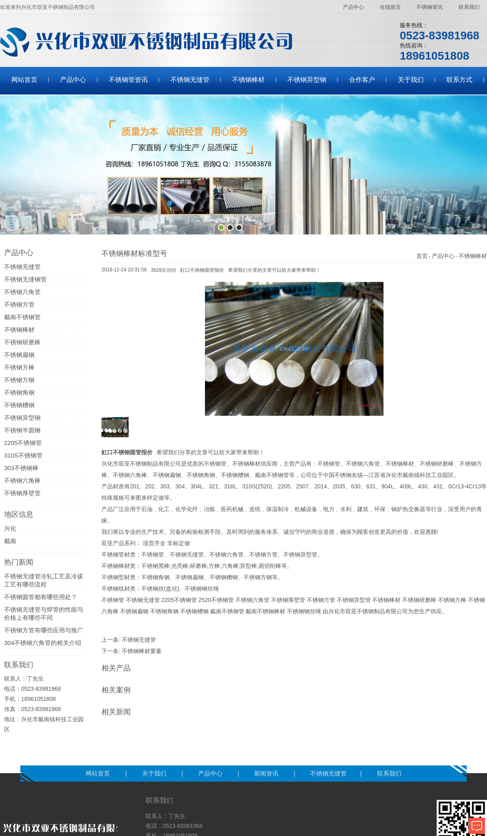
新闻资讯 (267, 773)
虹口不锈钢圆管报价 (202, 270)
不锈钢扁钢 (19, 354)
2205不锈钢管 (23, 442)
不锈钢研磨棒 (22, 342)
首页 (422, 256)
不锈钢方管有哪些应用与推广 (43, 630)
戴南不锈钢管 (22, 317)
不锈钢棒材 (248, 79)
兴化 (10, 528)
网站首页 (24, 79)
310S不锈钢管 (23, 455)
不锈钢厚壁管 (22, 493)
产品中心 (353, 7)
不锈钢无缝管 (189, 79)
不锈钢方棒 (19, 367)
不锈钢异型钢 (306, 79)
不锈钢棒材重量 (142, 651)
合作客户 (362, 79)
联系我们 (469, 7)
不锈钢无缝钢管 (25, 279)
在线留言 (390, 7)
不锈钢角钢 (19, 392)
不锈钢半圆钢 (22, 430)
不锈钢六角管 (22, 291)
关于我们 (411, 79)
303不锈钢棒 (21, 467)
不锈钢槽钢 (19, 405)
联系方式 (459, 79)
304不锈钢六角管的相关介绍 (42, 642)
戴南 (10, 540)
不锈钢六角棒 (22, 480)
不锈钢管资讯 (128, 79)
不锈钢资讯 (429, 7)
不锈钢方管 (19, 304)
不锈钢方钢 (19, 379)
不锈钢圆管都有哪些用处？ (40, 596)
